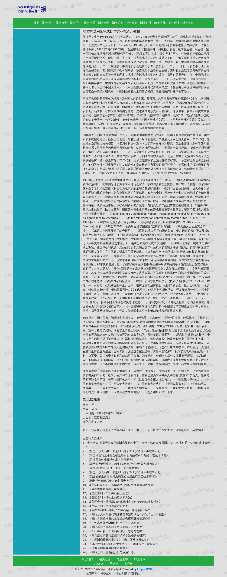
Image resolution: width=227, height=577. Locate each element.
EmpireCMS (144, 569)
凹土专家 (139, 559)
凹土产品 (89, 22)
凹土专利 (103, 22)
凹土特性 (47, 22)
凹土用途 (75, 22)
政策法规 (160, 22)
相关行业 (104, 559)
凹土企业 (145, 22)
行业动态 (131, 22)
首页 (36, 22)
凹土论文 (117, 22)
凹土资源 (61, 22)
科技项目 (188, 22)
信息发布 (122, 559)
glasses (99, 563)
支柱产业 (174, 22)
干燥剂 (114, 563)
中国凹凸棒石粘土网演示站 (102, 569)
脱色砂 (129, 563)
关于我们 (87, 559)
